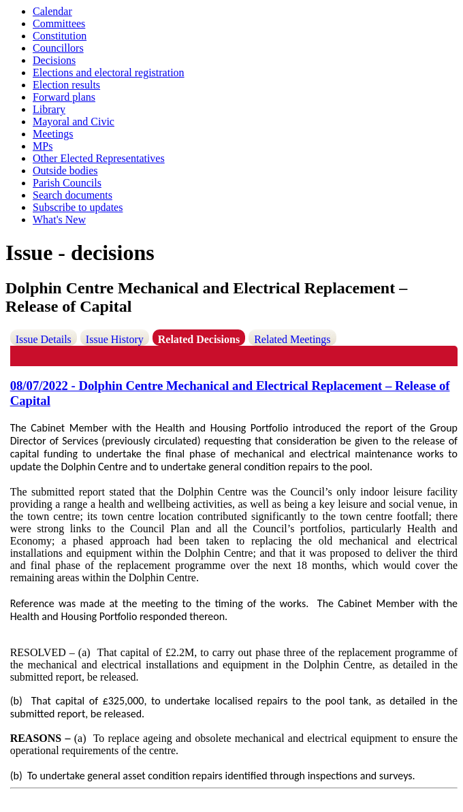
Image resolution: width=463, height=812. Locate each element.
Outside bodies (65, 170)
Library (49, 109)
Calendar (52, 11)
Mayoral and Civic (73, 121)
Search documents (72, 195)
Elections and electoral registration (109, 72)
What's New (59, 219)
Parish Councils (67, 183)
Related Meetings (292, 339)
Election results (66, 85)
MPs (42, 146)
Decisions (54, 60)
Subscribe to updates (78, 207)
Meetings (53, 134)
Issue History (115, 339)
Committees (59, 23)
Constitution (59, 36)
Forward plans (64, 97)
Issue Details (43, 339)
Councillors (58, 48)
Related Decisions (199, 339)
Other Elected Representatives (99, 158)
